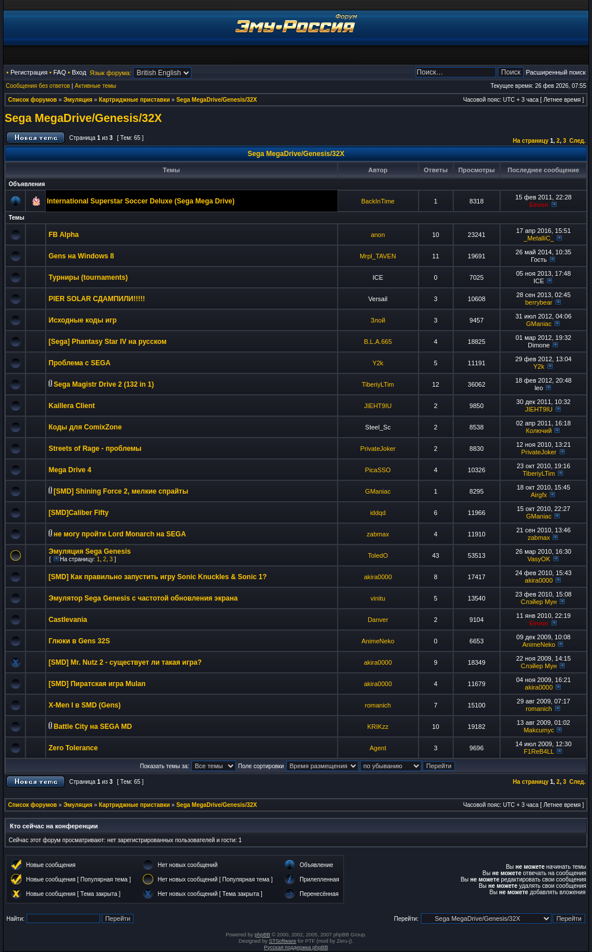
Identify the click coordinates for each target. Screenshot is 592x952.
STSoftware (282, 941)
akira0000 (377, 576)
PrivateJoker (377, 448)
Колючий (539, 430)
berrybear (538, 302)
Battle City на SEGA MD (93, 727)
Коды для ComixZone (85, 427)
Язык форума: (110, 72)
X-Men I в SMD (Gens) (85, 705)
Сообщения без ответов (38, 86)
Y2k (377, 363)
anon (377, 234)
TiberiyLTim (378, 384)
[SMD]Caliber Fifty (79, 513)
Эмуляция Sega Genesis (90, 551)
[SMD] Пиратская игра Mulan (97, 684)
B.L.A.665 (377, 341)
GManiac (539, 323)
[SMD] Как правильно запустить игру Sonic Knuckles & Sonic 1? (158, 577)
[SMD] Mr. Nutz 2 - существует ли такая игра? (125, 662)
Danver (378, 619)
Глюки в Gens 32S (79, 641)
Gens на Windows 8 (81, 256)
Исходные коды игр (83, 320)
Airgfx (539, 494)
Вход (79, 72)
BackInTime (378, 201)
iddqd (378, 512)
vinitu (378, 598)
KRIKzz (377, 726)
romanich (378, 705)
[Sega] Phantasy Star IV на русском (107, 342)
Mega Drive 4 (70, 470)
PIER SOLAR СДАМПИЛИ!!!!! (97, 299)
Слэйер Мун (539, 601)
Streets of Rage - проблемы (95, 448)
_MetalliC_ (539, 238)
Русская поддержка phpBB (296, 947)
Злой (378, 320)
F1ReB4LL (539, 751)
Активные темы (95, 86)
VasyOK (538, 558)
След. (577, 141)
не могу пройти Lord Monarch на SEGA (120, 534)
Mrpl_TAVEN (378, 256)
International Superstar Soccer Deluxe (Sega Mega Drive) (141, 201)
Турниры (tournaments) (88, 277)
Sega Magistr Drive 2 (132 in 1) (104, 384)
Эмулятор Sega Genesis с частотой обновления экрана (143, 598)
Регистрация (28, 72)
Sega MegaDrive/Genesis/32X (216, 100)
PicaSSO (378, 469)
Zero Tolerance (73, 748)
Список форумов (32, 100)
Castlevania (68, 620)
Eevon (538, 204)
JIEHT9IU (378, 405)
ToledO (378, 555)
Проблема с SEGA (79, 363)
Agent (377, 747)
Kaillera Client (72, 406)
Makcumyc (539, 730)
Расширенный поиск (556, 72)
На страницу (531, 141)
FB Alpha (64, 235)
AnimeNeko (377, 641)
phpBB (262, 935)
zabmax (378, 534)
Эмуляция (78, 100)
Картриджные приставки (134, 100)
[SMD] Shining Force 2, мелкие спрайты (121, 491)
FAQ (59, 72)
